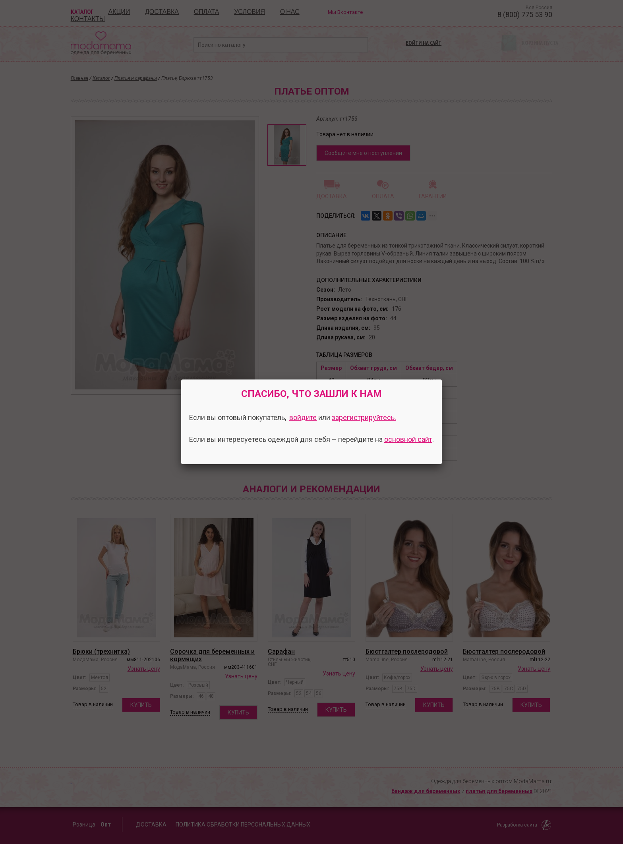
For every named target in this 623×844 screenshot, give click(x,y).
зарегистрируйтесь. (364, 417)
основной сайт (408, 439)
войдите (303, 417)
